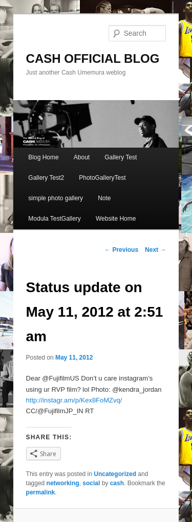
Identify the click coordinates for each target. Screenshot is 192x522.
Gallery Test (120, 157)
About (82, 157)
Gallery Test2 (46, 177)
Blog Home (43, 157)
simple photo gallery (55, 198)
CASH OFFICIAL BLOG (93, 58)
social (91, 483)
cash (117, 483)
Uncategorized (115, 474)
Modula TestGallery (54, 218)
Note (104, 198)
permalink (40, 492)
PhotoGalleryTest (102, 177)
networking (63, 483)
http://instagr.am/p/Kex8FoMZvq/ (74, 400)
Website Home (116, 218)
